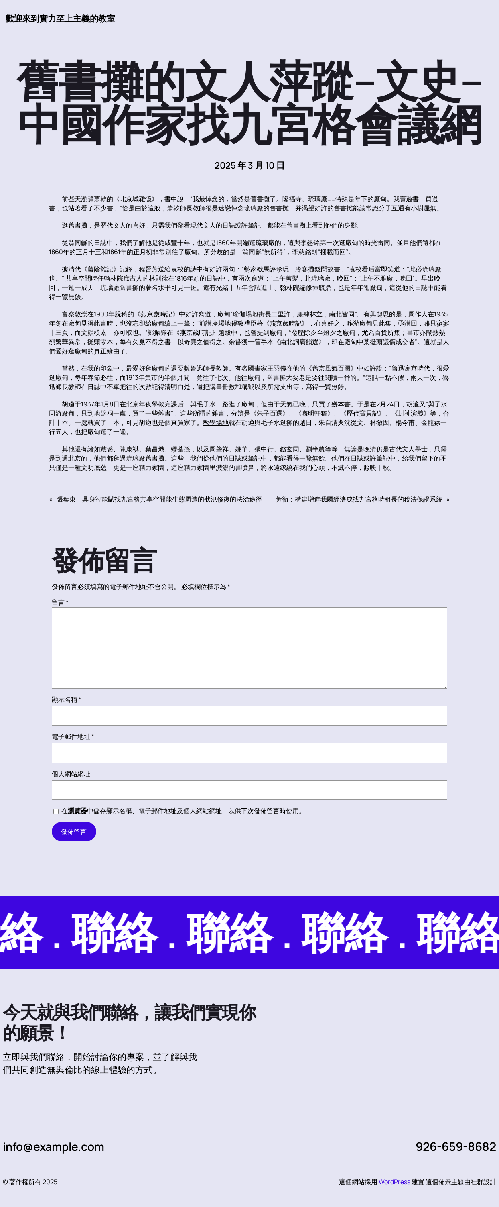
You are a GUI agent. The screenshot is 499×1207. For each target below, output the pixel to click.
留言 (60, 602)
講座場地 (218, 323)
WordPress (394, 1182)
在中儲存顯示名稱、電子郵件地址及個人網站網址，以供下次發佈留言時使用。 (183, 811)
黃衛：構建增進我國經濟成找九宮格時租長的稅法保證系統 (359, 499)
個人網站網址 (71, 774)
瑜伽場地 (245, 314)
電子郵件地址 (73, 736)
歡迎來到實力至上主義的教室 (63, 18)
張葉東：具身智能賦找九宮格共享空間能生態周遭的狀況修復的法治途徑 (159, 499)
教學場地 (216, 422)
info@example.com (56, 1147)
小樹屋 (420, 208)
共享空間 (78, 278)
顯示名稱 (66, 699)
